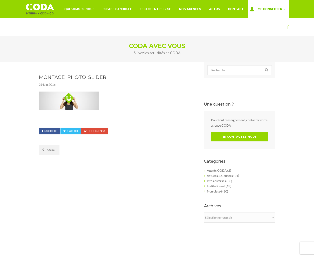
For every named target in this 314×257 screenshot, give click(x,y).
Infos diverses (216, 181)
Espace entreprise (155, 9)
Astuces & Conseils (220, 175)
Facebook (50, 131)
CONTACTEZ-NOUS (240, 136)
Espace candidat (117, 9)
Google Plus (97, 131)
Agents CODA (217, 170)
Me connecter (270, 9)
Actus (214, 9)
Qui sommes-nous (79, 9)
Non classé (214, 191)
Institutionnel (216, 186)
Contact (236, 9)
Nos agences (190, 9)
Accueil (49, 149)
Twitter (72, 131)
